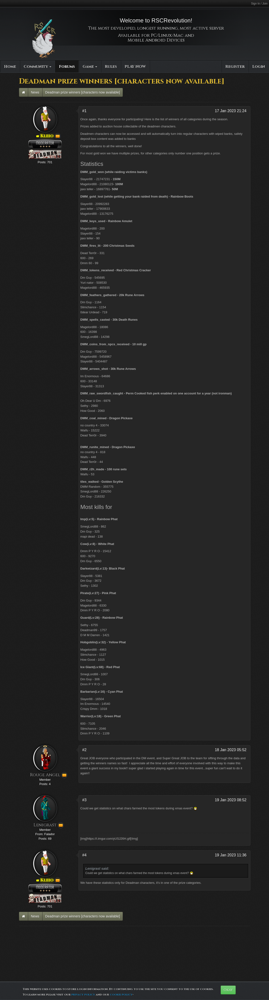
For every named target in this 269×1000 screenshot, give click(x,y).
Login (258, 66)
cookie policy (121, 994)
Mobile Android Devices (156, 40)
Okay (228, 990)
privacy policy (83, 994)
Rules (111, 66)
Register (235, 66)
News (35, 92)
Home (10, 66)
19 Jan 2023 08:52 (231, 800)
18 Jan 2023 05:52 (231, 750)
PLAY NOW (135, 66)
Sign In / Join (259, 3)
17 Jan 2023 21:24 (231, 111)
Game (90, 66)
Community (37, 66)
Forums (67, 66)
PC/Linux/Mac (167, 35)
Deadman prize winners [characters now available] (82, 92)
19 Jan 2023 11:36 (231, 855)
